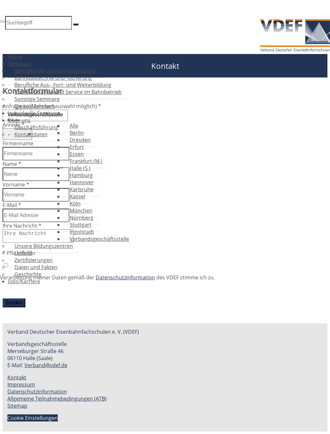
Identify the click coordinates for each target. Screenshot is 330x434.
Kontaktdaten (31, 134)
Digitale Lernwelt (34, 106)
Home (15, 56)
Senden (14, 302)
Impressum (21, 384)
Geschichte (27, 274)
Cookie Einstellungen (32, 417)
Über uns (19, 120)
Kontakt (16, 377)
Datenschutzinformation (37, 391)
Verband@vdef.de (45, 365)
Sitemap (17, 405)
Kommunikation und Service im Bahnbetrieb (68, 91)
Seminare (19, 63)
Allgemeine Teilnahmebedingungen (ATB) (57, 398)
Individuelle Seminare (34, 113)
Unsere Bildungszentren (43, 245)
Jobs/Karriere (24, 281)
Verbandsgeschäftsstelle (99, 238)
